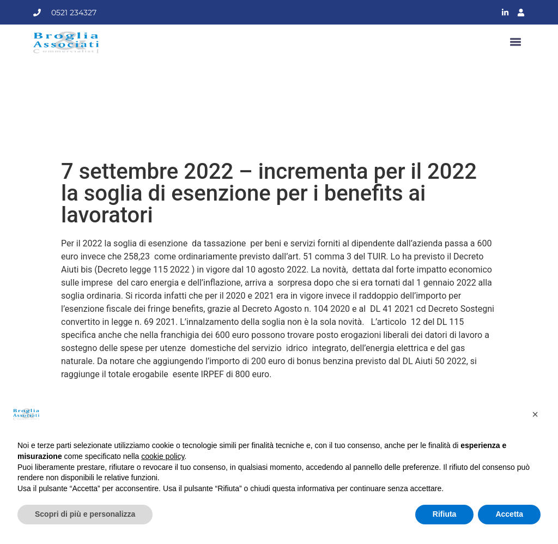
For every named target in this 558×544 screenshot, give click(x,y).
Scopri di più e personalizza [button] (85, 514)
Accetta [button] (509, 514)
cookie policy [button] (162, 456)
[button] (516, 42)
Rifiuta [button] (445, 514)
